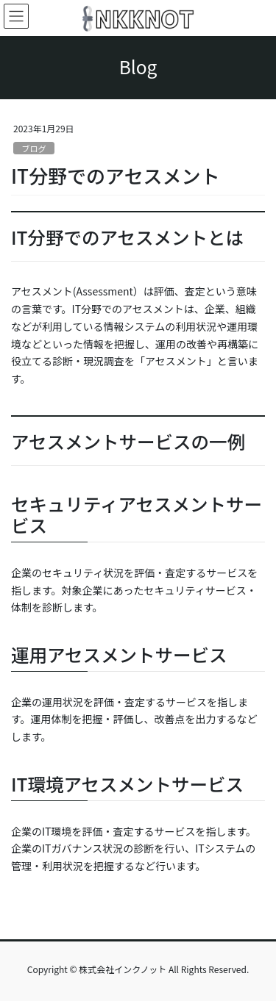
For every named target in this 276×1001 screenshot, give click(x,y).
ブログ (33, 148)
